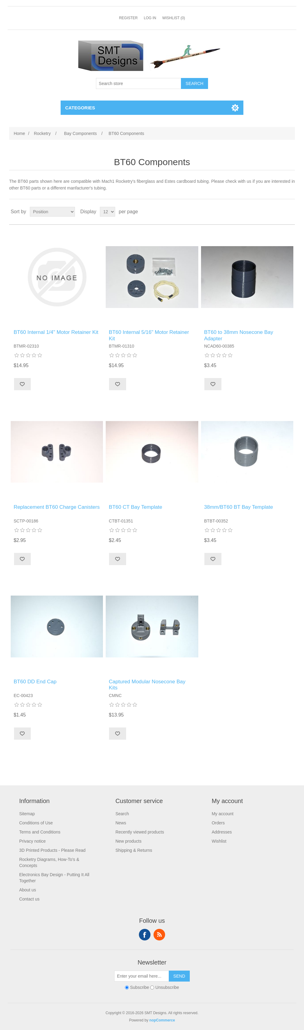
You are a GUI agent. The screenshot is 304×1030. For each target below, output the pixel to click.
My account (223, 813)
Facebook (144, 934)
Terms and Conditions (39, 832)
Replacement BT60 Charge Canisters (57, 507)
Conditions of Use (36, 822)
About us (27, 889)
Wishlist (219, 841)
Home (19, 133)
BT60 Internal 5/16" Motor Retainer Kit (149, 335)
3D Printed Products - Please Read (52, 850)
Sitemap (27, 813)
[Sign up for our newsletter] (141, 976)
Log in (150, 18)
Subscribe (139, 987)
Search (122, 813)
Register (128, 18)
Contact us (29, 899)
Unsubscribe (167, 987)
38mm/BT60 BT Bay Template (238, 507)
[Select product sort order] (52, 212)
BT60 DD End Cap (35, 682)
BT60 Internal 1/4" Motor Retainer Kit (56, 332)
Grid (278, 212)
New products (128, 841)
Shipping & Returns (133, 850)
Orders (218, 822)
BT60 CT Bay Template (135, 507)
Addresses (222, 832)
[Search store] (138, 83)
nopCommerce (162, 1020)
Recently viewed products (139, 832)
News (120, 822)
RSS (159, 934)
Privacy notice (32, 841)
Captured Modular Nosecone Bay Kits (147, 685)
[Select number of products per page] (107, 212)
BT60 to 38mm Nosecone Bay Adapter (238, 335)
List (289, 212)
